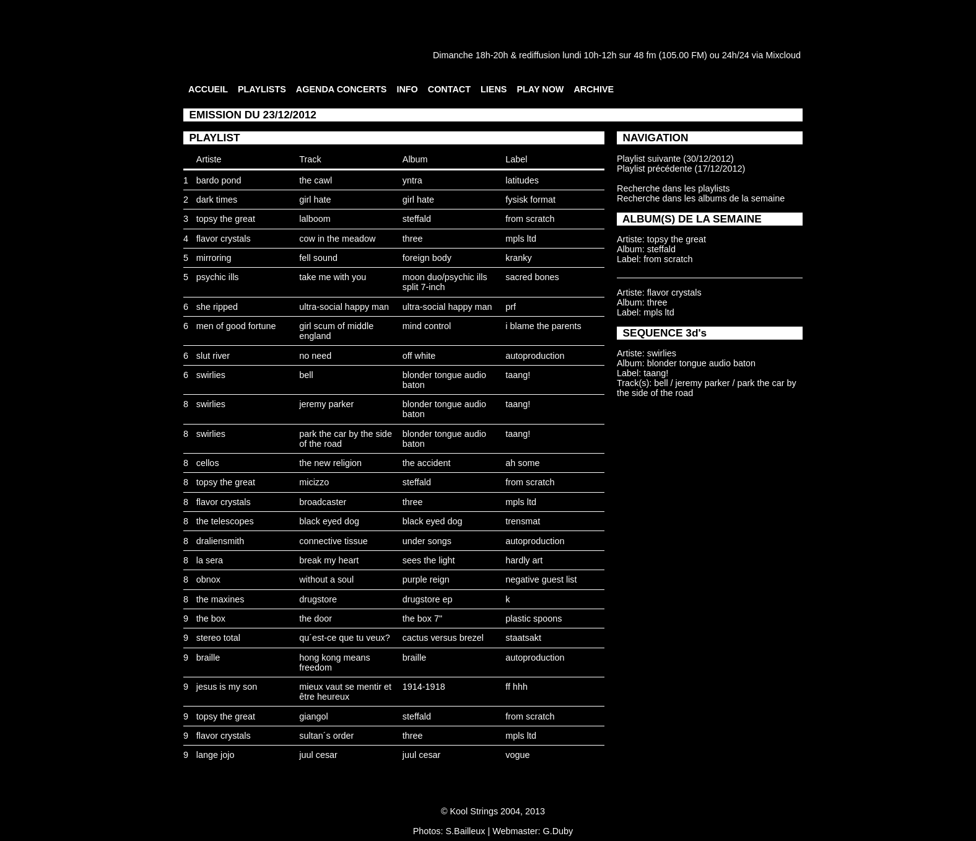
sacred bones (532, 277)
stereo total (218, 638)
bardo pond (219, 180)
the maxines (220, 599)
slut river (213, 356)
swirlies (210, 375)
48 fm (645, 55)
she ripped (217, 307)
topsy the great (225, 219)
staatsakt (523, 638)
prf (510, 307)
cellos (207, 463)
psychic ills (217, 277)
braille (208, 658)
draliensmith (220, 541)
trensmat (522, 521)
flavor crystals (223, 239)
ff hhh (516, 687)
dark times (216, 200)
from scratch (529, 219)
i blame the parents (543, 326)
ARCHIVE (593, 89)
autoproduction (534, 356)
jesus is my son (226, 687)
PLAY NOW (540, 89)
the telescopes (225, 521)
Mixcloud (783, 55)
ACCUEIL (208, 89)
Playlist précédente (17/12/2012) (681, 169)
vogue (517, 755)
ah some (522, 463)
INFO (406, 89)
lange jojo (215, 755)
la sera (209, 560)
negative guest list (541, 579)
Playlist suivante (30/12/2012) (675, 159)
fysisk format (530, 200)
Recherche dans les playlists (673, 188)
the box (210, 618)
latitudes (522, 180)
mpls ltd (520, 239)
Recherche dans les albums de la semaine (701, 198)
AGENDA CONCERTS (341, 89)
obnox (208, 579)
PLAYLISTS (262, 89)
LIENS (494, 89)
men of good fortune (236, 326)
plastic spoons (533, 618)
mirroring (214, 258)
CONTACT (449, 89)
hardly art (523, 560)
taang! (517, 375)
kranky (518, 258)
